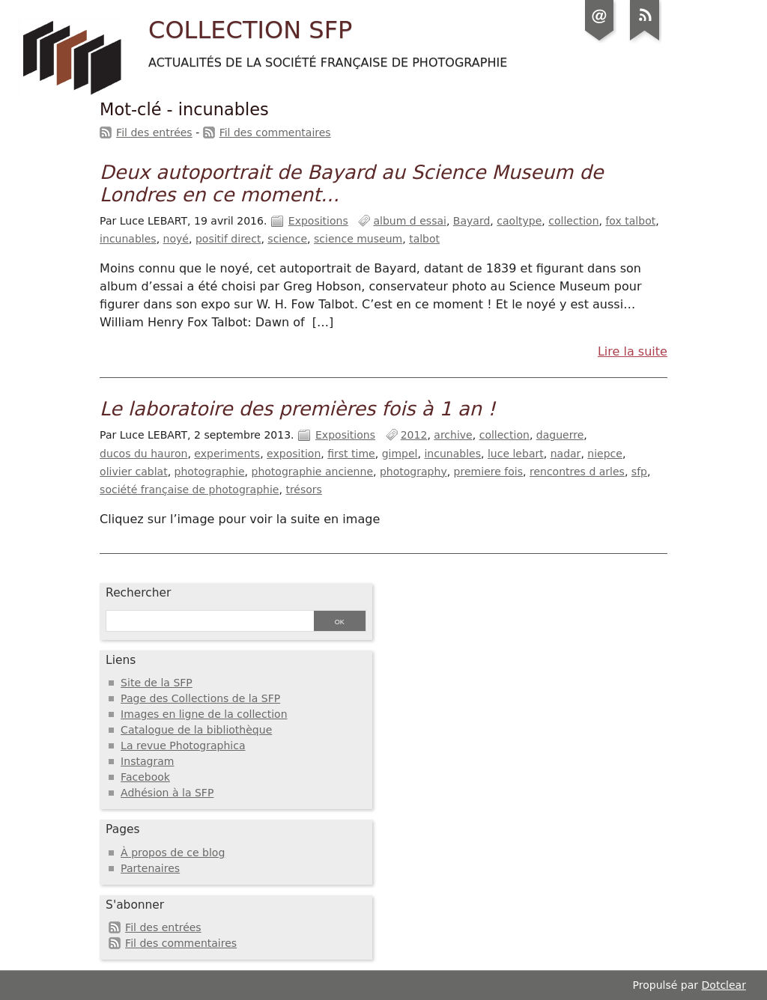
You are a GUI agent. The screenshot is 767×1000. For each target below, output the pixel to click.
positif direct (228, 239)
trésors (303, 490)
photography (413, 472)
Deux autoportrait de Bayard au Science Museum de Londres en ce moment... (351, 183)
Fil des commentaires (275, 132)
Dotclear (724, 985)
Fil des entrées (154, 132)
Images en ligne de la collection (204, 714)
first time (351, 454)
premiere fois (488, 472)
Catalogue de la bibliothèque (196, 730)
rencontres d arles (577, 472)
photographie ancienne (313, 472)
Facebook (145, 777)
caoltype (519, 221)
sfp (639, 472)
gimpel (400, 454)
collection (573, 221)
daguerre (559, 435)
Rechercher (138, 593)
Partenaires (150, 868)
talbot (424, 239)
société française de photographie (189, 490)
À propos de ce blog (173, 853)
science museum (358, 239)
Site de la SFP (156, 683)
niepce (604, 454)
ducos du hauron (143, 454)
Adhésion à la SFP (167, 793)
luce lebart (516, 454)
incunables (128, 239)
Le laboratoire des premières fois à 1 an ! (297, 408)
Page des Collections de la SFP (200, 698)
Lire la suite (632, 351)
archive (453, 435)
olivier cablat (134, 472)
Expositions (318, 221)
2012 (414, 435)
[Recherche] (207, 622)
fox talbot (630, 221)
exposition (294, 454)
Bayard (472, 221)
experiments (227, 454)
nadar (566, 454)
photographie (210, 472)
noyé (176, 239)
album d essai (409, 221)
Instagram (147, 761)
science (287, 239)
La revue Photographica (183, 745)
